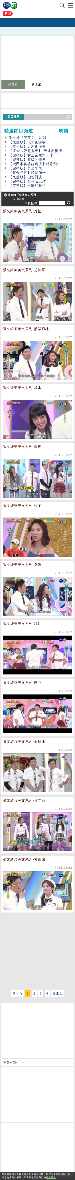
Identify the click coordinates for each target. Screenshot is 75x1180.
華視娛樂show (13, 1062)
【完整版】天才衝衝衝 (27, 142)
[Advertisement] (37, 951)
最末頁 (58, 993)
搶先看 (13, 84)
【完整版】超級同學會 (27, 159)
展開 (63, 130)
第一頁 (17, 993)
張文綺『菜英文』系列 (27, 138)
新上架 (36, 84)
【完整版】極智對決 (25, 177)
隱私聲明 (51, 1177)
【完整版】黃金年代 (25, 168)
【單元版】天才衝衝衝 (27, 146)
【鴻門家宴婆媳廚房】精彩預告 (35, 164)
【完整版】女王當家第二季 (31, 155)
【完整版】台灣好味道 (27, 186)
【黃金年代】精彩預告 (27, 173)
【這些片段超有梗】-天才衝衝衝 (35, 151)
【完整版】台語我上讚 (27, 181)
